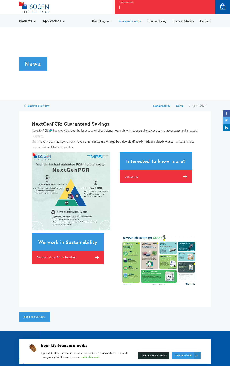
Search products (126, 2)
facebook (226, 113)
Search (209, 7)
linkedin (226, 127)
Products (25, 21)
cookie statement (90, 357)
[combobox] (159, 7)
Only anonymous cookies (154, 355)
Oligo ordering (156, 21)
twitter (226, 120)
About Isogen (100, 21)
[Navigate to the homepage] (34, 7)
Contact (205, 21)
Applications (52, 21)
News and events (129, 21)
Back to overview (38, 106)
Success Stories (183, 21)
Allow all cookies (183, 355)
